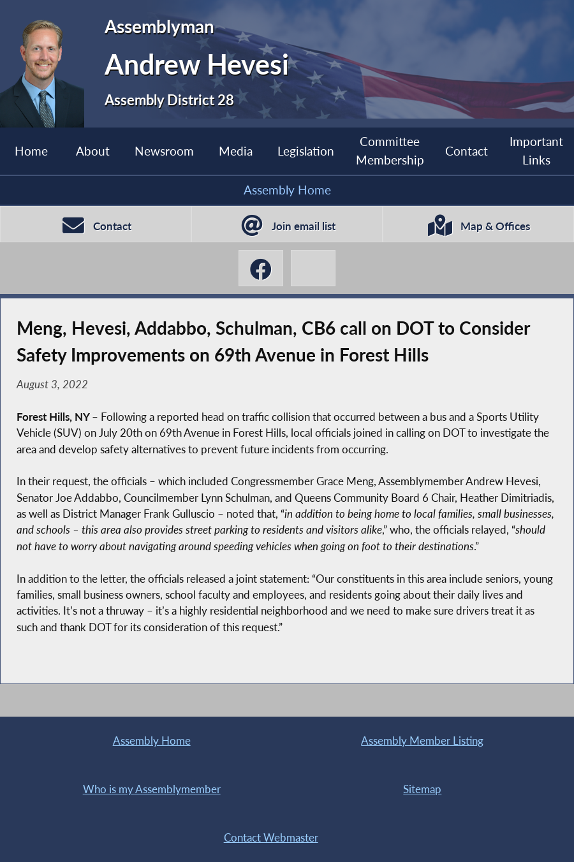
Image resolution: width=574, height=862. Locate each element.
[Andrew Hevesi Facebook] (261, 268)
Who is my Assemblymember (152, 789)
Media (236, 150)
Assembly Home (287, 189)
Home (31, 150)
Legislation (305, 150)
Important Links (536, 150)
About (93, 150)
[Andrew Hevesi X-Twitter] (313, 268)
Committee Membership (390, 150)
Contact (466, 150)
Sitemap (422, 789)
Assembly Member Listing (422, 740)
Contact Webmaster (271, 837)
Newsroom (164, 150)
